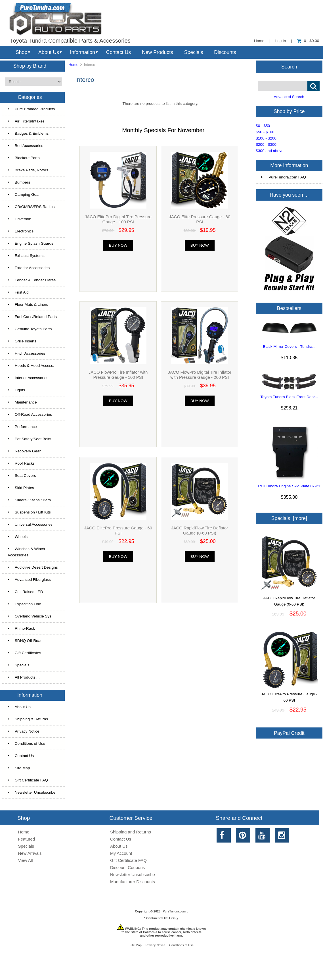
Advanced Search (289, 97)
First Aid (18, 292)
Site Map (19, 768)
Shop (21, 52)
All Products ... (24, 677)
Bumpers (19, 182)
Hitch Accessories (26, 353)
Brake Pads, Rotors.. (29, 170)
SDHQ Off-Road (25, 641)
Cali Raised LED (25, 592)
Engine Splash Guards (30, 243)
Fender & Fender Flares (32, 280)
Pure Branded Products (31, 109)
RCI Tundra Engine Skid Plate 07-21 (289, 486)
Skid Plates (21, 488)
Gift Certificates (24, 653)
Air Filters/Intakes (26, 121)
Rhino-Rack (21, 628)
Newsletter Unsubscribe (32, 792)
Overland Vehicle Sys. (30, 616)
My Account (121, 853)
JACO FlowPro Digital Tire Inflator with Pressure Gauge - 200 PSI (199, 375)
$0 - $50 (263, 126)
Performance (22, 427)
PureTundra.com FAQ (283, 177)
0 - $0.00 (308, 41)
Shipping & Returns (28, 719)
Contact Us (118, 52)
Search (289, 66)
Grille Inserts (22, 341)
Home (259, 41)
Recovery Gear (24, 451)
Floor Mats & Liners (28, 304)
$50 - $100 (265, 132)
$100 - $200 (266, 138)
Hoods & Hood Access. (31, 365)
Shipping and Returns (130, 831)
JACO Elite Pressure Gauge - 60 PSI (199, 219)
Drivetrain (19, 219)
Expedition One (24, 604)
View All (25, 860)
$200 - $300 (266, 144)
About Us (48, 52)
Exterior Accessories (29, 268)
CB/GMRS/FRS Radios (31, 207)
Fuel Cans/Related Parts (32, 317)
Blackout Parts (24, 158)
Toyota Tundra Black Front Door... (289, 397)
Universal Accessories (30, 524)
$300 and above (270, 151)
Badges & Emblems (28, 133)
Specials (193, 52)
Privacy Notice (23, 731)
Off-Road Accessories (30, 414)
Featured (26, 839)
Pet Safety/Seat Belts (29, 439)
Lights (16, 390)
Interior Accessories (28, 378)
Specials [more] (289, 518)
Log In (280, 41)
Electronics (20, 231)
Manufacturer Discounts (132, 881)
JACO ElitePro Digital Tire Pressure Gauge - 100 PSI (118, 219)
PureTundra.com (174, 911)
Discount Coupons (127, 867)
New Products (157, 52)
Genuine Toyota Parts (30, 329)
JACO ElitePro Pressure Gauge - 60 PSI (118, 530)
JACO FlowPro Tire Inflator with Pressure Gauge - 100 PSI (118, 375)
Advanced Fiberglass (29, 579)
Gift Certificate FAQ (28, 780)
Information (82, 52)
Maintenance (22, 402)
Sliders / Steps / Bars (29, 500)
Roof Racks (21, 463)
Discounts (225, 52)
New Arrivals (29, 853)
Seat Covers (22, 475)
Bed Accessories (25, 146)
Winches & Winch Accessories (26, 552)
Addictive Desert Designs (33, 567)
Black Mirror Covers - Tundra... (289, 346)
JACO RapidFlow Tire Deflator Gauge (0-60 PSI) (199, 530)
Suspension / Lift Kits (29, 512)
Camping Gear (24, 194)
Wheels (18, 537)
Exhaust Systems (26, 255)
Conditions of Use (26, 743)
